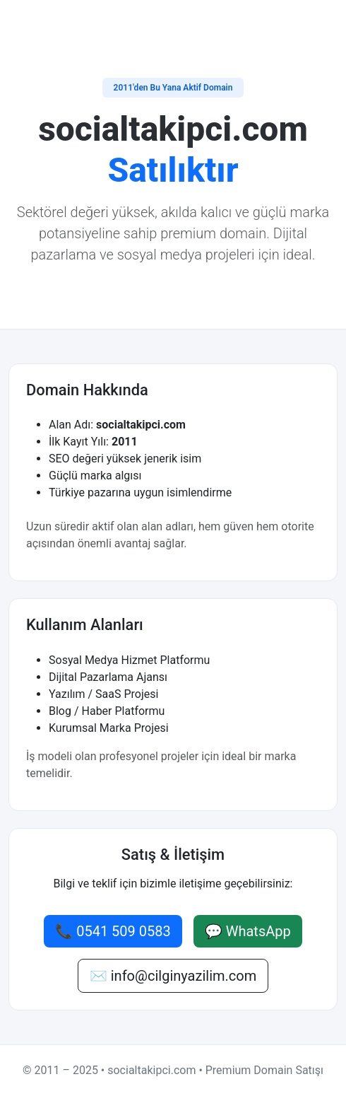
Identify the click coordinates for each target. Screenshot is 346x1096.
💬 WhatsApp (248, 931)
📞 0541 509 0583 (113, 931)
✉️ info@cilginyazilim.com (173, 975)
